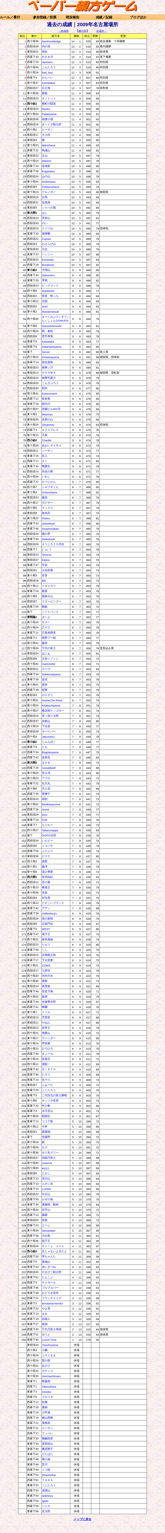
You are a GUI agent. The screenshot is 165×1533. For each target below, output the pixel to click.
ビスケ (46, 856)
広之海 (46, 87)
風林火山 (47, 596)
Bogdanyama (50, 752)
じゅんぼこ (49, 741)
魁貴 (44, 591)
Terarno (47, 554)
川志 (44, 249)
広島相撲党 (49, 632)
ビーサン (47, 129)
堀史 (44, 51)
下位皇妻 (47, 960)
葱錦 (44, 1407)
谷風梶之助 (49, 954)
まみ (44, 1313)
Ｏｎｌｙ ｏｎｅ (53, 1246)
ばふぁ (46, 653)
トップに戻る (82, 1519)
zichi (44, 306)
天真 (44, 435)
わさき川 (47, 56)
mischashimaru (51, 1376)
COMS (46, 965)
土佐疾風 (47, 570)
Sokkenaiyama (51, 674)
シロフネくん (50, 487)
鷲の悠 (46, 1360)
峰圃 (44, 1006)
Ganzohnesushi (52, 326)
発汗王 (46, 934)
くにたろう (49, 1485)
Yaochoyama (50, 1345)
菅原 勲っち (50, 295)
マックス (47, 507)
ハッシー (47, 254)
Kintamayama (50, 357)
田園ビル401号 (51, 409)
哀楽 (44, 892)
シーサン (47, 450)
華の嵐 (46, 1459)
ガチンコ (47, 1370)
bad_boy (47, 72)
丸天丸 (46, 783)
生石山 (46, 1194)
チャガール (49, 1282)
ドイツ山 (47, 228)
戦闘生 (46, 1116)
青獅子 (46, 793)
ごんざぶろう (50, 383)
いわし (46, 476)
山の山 (46, 176)
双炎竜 (46, 398)
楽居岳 (46, 757)
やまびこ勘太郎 (51, 1272)
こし (44, 949)
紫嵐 (44, 93)
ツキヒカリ (49, 585)
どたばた (47, 1454)
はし (44, 212)
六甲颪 (46, 1412)
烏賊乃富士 (49, 1157)
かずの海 (47, 1199)
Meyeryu (47, 414)
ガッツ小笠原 (50, 1100)
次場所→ (101, 31)
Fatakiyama (49, 114)
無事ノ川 (47, 367)
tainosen (47, 62)
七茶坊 (46, 970)
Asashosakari (50, 528)
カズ (44, 1147)
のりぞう (47, 694)
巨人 (44, 455)
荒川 (44, 1464)
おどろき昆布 (50, 1292)
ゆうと (46, 1334)
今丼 (44, 1126)
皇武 (44, 679)
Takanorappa (50, 830)
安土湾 (46, 772)
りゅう (46, 944)
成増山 (46, 1490)
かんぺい (47, 77)
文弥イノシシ (50, 658)
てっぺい (47, 1433)
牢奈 (44, 565)
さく (44, 461)
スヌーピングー (51, 601)
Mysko (46, 108)
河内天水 (47, 975)
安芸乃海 (47, 991)
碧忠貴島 (47, 362)
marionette (48, 663)
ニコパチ (47, 845)
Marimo (46, 160)
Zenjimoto (48, 424)
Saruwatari (48, 1230)
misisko (46, 1391)
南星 (44, 861)
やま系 (46, 1308)
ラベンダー (49, 1038)
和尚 (44, 388)
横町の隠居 (49, 103)
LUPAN (46, 1189)
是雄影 (46, 165)
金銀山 (46, 720)
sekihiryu (47, 1495)
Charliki (46, 440)
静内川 (46, 403)
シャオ (46, 1506)
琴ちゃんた (49, 1256)
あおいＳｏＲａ (51, 445)
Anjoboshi (48, 290)
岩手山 (46, 1209)
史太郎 (46, 1511)
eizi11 (45, 1168)
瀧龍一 (46, 1064)
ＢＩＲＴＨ (49, 1069)
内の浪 (46, 46)
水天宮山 (47, 1110)
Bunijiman (48, 264)
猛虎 (44, 996)
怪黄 (44, 1220)
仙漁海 (46, 202)
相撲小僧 (47, 119)
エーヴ (46, 669)
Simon (46, 352)
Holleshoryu (49, 913)
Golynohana (49, 492)
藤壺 (44, 643)
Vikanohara (49, 1386)
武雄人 (46, 1318)
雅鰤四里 (47, 1438)
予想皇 (46, 1017)
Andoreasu (48, 181)
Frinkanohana (50, 186)
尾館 (44, 980)
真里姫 (46, 986)
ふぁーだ (47, 1084)
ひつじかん (49, 481)
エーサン (47, 1428)
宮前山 (46, 217)
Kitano (46, 560)
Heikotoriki (48, 539)
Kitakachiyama (51, 705)
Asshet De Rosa (52, 700)
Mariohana (48, 145)
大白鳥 (46, 1235)
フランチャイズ (51, 1298)
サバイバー (49, 731)
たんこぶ (47, 1277)
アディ (46, 908)
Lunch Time (49, 1339)
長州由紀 (47, 876)
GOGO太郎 (49, 835)
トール (46, 1012)
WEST (46, 929)
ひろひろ (47, 1048)
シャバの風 (49, 207)
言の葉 (46, 882)
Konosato (48, 259)
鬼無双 (46, 1422)
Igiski (45, 1501)
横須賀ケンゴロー (53, 710)
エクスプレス (50, 429)
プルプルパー (50, 1287)
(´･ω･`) (46, 549)
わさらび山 (49, 243)
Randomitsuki (50, 311)
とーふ (46, 1225)
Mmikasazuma (51, 804)
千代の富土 (49, 648)
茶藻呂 (46, 1058)
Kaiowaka (48, 341)
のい (44, 223)
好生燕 (46, 897)
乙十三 (46, 627)
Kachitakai (48, 82)
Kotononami (49, 393)
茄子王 (46, 1240)
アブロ (46, 778)
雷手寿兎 (47, 336)
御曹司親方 (49, 377)
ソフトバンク (50, 611)
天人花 (46, 788)
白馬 (44, 197)
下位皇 (46, 726)
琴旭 (44, 280)
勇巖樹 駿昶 (50, 1204)
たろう (46, 1074)
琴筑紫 (46, 1043)
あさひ (46, 1365)
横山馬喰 (47, 1417)
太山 (44, 155)
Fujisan (46, 238)
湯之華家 (47, 871)
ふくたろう (49, 1090)
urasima (47, 1163)
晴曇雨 (46, 1381)
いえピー (47, 840)
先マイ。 (47, 1079)
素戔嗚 (46, 1131)
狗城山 (46, 150)
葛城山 (46, 1261)
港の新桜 (47, 918)
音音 (44, 575)
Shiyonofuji (49, 1475)
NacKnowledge (51, 41)
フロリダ (47, 1396)
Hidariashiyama (51, 346)
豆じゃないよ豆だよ (54, 1251)
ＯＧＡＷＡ (49, 372)
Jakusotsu (48, 736)
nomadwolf (48, 767)
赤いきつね (49, 1266)
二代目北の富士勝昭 (54, 1095)
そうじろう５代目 (53, 544)
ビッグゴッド (50, 285)
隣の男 (46, 533)
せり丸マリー (50, 1152)
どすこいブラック (53, 902)
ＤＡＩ (46, 622)
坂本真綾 (47, 939)
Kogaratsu (48, 171)
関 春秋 (47, 331)
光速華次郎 (49, 1001)
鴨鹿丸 (46, 466)
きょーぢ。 (49, 1053)
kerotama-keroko (52, 1303)
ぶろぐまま (49, 1355)
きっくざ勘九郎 (51, 124)
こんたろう (49, 67)
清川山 (46, 1178)
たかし (46, 1173)
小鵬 (44, 1350)
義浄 (44, 866)
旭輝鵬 (46, 233)
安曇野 (46, 1136)
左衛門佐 (47, 923)
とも (44, 746)
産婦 (44, 1324)
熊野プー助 (49, 637)
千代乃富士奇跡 (51, 1329)
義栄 (44, 497)
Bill (44, 580)
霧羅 (44, 1214)
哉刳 (44, 798)
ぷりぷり (47, 850)
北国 (44, 301)
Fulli (44, 819)
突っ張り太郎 (50, 715)
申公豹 (46, 1105)
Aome (45, 809)
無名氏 (46, 513)
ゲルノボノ (49, 191)
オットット (49, 98)
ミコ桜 (46, 1469)
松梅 (44, 1402)
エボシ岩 (47, 1183)
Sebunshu (48, 275)
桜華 (44, 689)
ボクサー (47, 502)
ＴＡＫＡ (47, 1480)
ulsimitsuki (48, 523)
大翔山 (46, 269)
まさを (46, 762)
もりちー (47, 824)
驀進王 (46, 887)
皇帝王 (46, 1027)
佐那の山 (47, 419)
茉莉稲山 (47, 1443)
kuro (44, 814)
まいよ (46, 617)
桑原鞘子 (47, 1448)
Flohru (46, 518)
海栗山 (46, 1032)
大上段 (46, 134)
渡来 (44, 684)
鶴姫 (44, 606)
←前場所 (63, 31)
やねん (46, 1022)
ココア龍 (47, 1121)
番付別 (82, 31)
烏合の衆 (47, 471)
